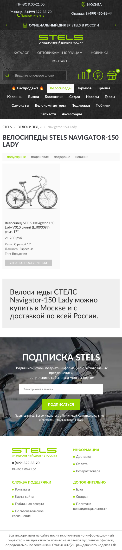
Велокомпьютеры (50, 105)
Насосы (92, 97)
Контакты (61, 61)
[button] (30, 15)
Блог (79, 489)
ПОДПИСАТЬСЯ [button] (61, 404)
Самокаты (20, 105)
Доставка (83, 457)
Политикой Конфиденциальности (85, 415)
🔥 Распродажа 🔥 (28, 88)
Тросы (110, 97)
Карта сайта (24, 496)
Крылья (103, 88)
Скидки (82, 496)
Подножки (80, 105)
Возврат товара (88, 471)
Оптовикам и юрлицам (60, 53)
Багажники (54, 97)
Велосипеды (60, 88)
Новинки (99, 53)
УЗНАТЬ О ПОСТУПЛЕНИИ (28, 263)
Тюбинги (103, 105)
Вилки (33, 97)
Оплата (82, 464)
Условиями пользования (57, 419)
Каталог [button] (21, 53)
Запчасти (48, 114)
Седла (74, 97)
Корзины (14, 97)
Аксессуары (72, 114)
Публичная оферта (29, 504)
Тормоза (84, 88)
